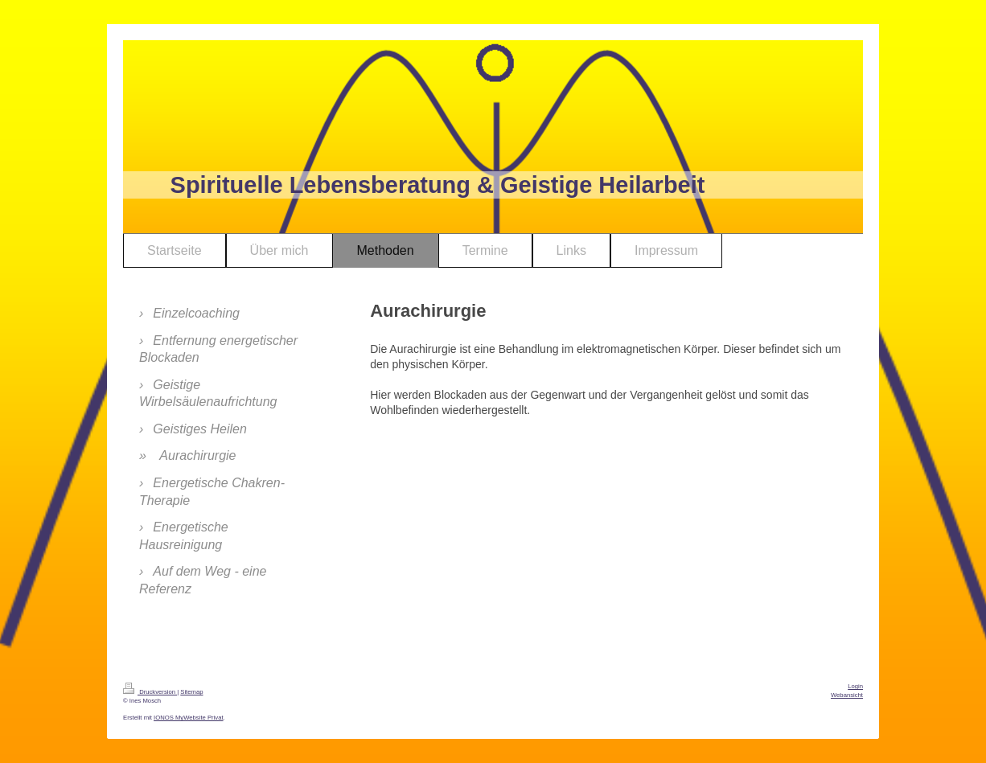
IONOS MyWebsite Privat (189, 717)
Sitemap (191, 691)
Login (855, 686)
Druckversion (150, 691)
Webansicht (847, 695)
